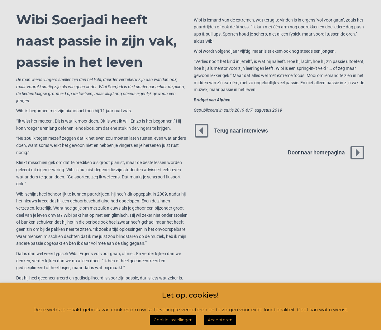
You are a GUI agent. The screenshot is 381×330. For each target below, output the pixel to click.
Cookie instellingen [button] (173, 319)
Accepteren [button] (220, 319)
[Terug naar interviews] (201, 130)
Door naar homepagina (316, 152)
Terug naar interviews (241, 130)
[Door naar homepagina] (357, 152)
